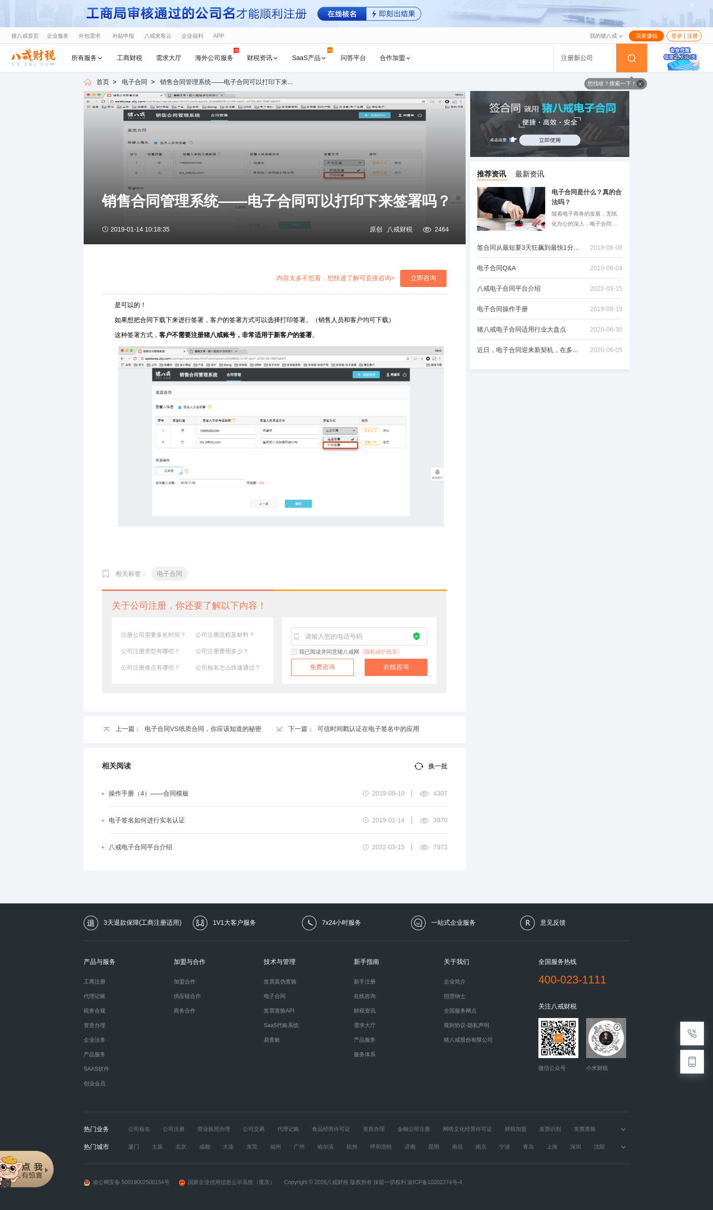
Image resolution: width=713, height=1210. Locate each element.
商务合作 (185, 1011)
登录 (676, 36)
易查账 (272, 1040)
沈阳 (599, 1147)
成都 (204, 1147)
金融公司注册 (413, 1129)
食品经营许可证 (331, 1129)
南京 (481, 1147)
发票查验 (585, 1129)
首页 (102, 82)
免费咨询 (322, 667)
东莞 (251, 1147)
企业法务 (94, 1040)
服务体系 (365, 1054)
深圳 (575, 1147)
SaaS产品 (312, 54)
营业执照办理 (213, 1129)
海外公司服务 (217, 54)
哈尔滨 (325, 1147)
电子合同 (134, 82)
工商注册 (94, 981)
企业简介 (455, 981)
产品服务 (94, 1054)
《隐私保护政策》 (381, 652)
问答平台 (353, 57)
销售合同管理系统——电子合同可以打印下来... (226, 82)
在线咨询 (396, 667)
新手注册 (365, 981)
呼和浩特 (381, 1147)
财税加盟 (516, 1129)
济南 (410, 1147)
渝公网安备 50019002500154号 (127, 1182)
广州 (299, 1147)
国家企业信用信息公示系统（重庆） (227, 1182)
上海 (552, 1147)
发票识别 (550, 1129)
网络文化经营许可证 (467, 1129)
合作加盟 (396, 57)
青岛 (528, 1147)
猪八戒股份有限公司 (468, 1040)
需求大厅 (168, 57)
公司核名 (139, 1129)
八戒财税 (399, 229)
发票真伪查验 (280, 981)
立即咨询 (423, 278)
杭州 (351, 1147)
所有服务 (87, 57)
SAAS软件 (96, 1069)
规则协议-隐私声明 (466, 1025)
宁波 (504, 1147)
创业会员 (94, 1083)
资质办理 (94, 1025)
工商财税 (129, 57)
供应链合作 (187, 996)
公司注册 (174, 1129)
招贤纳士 (455, 996)
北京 (181, 1147)
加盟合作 (185, 981)
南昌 (457, 1147)
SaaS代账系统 (281, 1025)
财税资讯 (263, 57)
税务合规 (94, 1011)
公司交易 (254, 1129)
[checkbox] (294, 652)
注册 (692, 36)
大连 (228, 1147)
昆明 (433, 1147)
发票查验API (279, 1011)
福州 (275, 1147)
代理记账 (94, 996)
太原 (157, 1147)
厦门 (133, 1147)
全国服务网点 (460, 1011)
